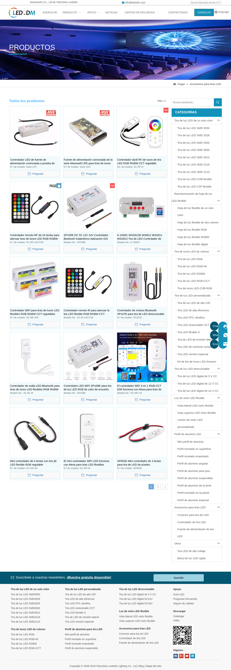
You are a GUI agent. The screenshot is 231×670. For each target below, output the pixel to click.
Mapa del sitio (153, 666)
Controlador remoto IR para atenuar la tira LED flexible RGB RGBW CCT (86, 312)
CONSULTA (204, 12)
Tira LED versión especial (79, 621)
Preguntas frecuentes (185, 598)
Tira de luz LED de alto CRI (80, 594)
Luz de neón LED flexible (198, 397)
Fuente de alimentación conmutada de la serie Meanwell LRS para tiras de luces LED (88, 161)
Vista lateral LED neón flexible (136, 616)
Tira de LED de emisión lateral (82, 617)
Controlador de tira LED (132, 638)
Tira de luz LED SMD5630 (25, 608)
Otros (198, 543)
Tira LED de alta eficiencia (79, 598)
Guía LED (178, 594)
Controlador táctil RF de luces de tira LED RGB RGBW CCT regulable (139, 161)
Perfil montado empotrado (79, 643)
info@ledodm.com (135, 2)
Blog (141, 666)
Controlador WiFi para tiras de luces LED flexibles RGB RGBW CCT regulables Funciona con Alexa (34, 312)
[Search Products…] (193, 102)
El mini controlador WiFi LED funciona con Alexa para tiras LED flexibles (86, 462)
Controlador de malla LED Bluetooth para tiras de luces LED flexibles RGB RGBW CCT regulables (35, 387)
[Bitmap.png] (182, 635)
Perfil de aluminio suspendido (81, 648)
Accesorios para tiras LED (198, 507)
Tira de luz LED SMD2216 (25, 617)
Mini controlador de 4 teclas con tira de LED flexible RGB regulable (33, 462)
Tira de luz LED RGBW (24, 643)
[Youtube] (187, 656)
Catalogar (178, 616)
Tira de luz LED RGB (22, 634)
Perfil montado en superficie (80, 639)
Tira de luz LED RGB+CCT (26, 648)
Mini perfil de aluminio (77, 634)
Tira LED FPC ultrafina (77, 603)
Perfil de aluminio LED (198, 434)
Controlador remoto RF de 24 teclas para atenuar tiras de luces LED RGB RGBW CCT (34, 237)
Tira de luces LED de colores (198, 251)
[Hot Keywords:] (220, 2)
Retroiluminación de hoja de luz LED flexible (197, 197)
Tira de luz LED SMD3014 (25, 612)
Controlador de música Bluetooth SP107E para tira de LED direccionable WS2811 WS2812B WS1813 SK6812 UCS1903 (140, 312)
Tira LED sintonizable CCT (80, 608)
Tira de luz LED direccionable (198, 368)
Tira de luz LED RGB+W (24, 639)
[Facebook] (175, 656)
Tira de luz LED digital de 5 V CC (137, 594)
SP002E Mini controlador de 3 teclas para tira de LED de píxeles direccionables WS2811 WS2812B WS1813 (139, 462)
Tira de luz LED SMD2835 (25, 603)
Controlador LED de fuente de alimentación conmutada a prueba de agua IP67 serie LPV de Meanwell (32, 161)
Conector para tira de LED (134, 633)
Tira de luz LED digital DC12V (135, 598)
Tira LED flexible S (75, 612)
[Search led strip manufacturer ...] (204, 2)
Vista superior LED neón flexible (137, 620)
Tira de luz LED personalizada (198, 295)
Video (176, 620)
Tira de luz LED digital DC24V (135, 603)
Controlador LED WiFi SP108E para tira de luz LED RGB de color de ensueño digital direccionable (87, 387)
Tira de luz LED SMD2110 (25, 621)
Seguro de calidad (183, 603)
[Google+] (181, 656)
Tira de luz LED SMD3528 (25, 598)
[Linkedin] (192, 656)
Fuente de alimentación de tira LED (139, 642)
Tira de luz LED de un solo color (198, 120)
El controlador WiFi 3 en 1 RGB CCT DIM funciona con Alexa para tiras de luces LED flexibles (139, 387)
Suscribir (179, 577)
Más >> (162, 101)
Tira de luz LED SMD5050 (25, 594)
